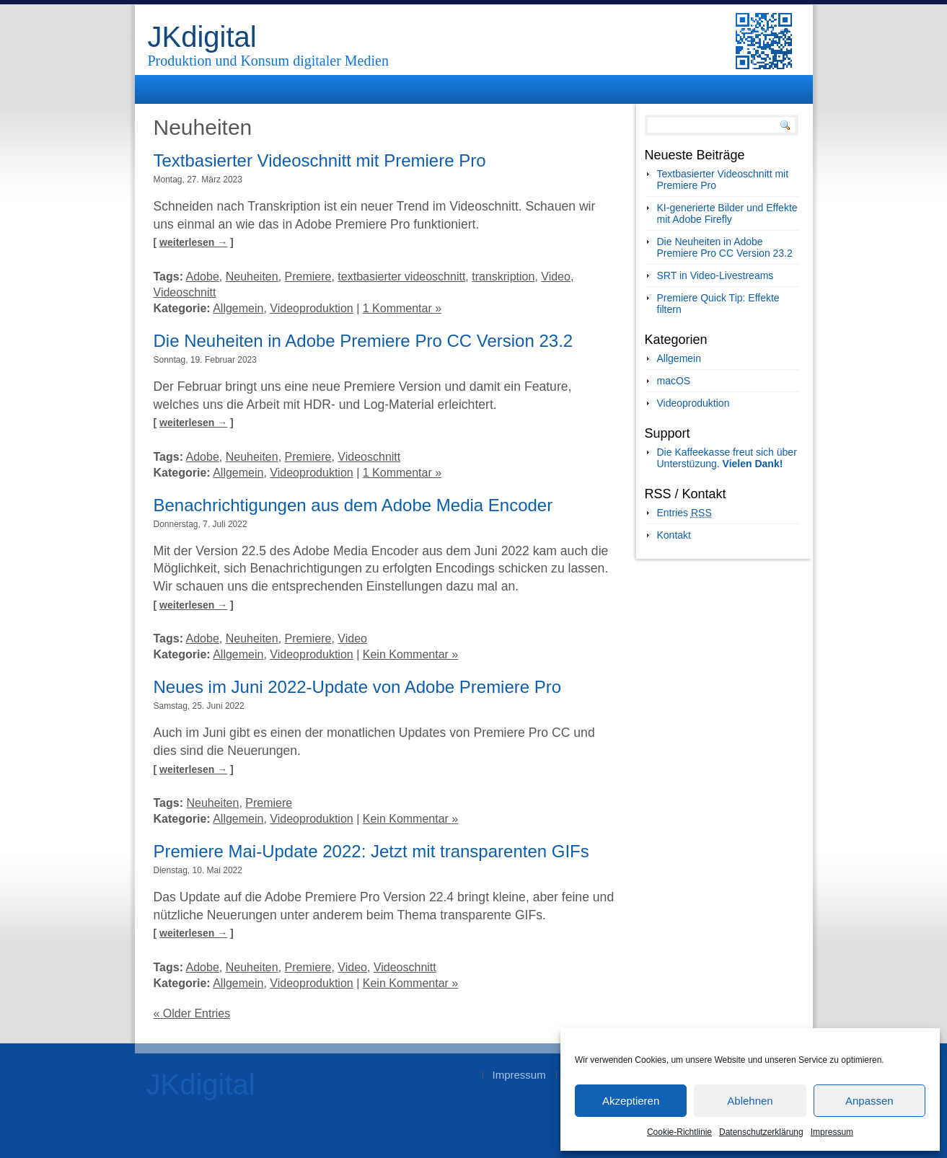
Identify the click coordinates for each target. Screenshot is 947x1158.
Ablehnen (749, 1101)
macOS (674, 380)
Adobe (202, 276)
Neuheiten (252, 276)
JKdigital (202, 37)
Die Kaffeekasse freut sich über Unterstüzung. (727, 457)
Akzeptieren (630, 1101)
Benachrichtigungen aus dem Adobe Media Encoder (353, 505)
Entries (684, 512)
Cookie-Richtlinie (679, 1132)
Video (556, 276)
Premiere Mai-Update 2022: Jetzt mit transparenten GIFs (371, 851)
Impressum (832, 1132)
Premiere (308, 276)
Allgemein (238, 308)
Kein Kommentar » (411, 654)
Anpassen (869, 1101)
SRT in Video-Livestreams (715, 275)
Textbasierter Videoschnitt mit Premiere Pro (320, 160)
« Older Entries (192, 1013)
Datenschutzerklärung (761, 1132)
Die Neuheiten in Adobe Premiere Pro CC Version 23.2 (363, 340)
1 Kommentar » (402, 308)
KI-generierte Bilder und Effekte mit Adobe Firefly (727, 213)
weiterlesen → (193, 242)
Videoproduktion (311, 308)
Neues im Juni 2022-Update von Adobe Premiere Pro (358, 687)
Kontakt (674, 535)
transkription (503, 276)
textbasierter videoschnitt (401, 276)
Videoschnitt (185, 292)
